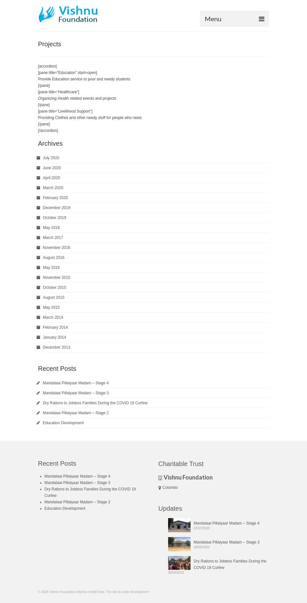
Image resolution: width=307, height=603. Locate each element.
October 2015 (54, 287)
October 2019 (54, 217)
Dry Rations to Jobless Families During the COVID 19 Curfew (95, 403)
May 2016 (51, 267)
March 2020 (53, 188)
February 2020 (55, 198)
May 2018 (51, 227)
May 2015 (51, 307)
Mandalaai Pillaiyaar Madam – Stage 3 (76, 393)
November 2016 (56, 247)
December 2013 (56, 347)
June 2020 (52, 168)
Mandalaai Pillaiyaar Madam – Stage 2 (76, 413)
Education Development (63, 423)
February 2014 (55, 327)
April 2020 (51, 178)
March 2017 (53, 237)
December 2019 (56, 208)
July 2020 (51, 158)
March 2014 (53, 317)
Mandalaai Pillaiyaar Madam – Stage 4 (76, 383)
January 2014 (54, 337)
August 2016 (53, 257)
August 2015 (53, 297)
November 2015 (56, 277)
